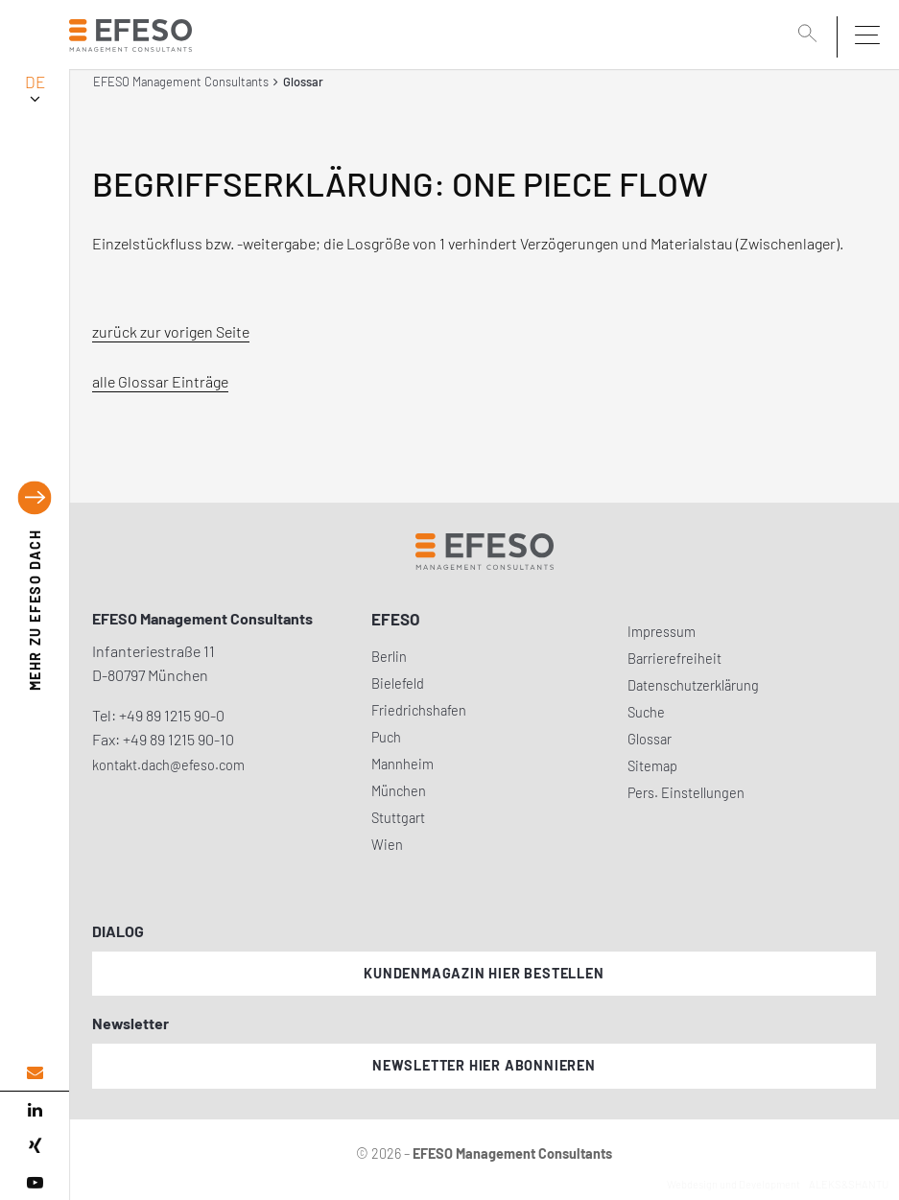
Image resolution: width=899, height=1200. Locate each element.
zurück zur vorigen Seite (170, 331)
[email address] (34, 1073)
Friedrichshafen (418, 710)
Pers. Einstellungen (686, 793)
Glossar (649, 739)
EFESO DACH (35, 610)
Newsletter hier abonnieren (484, 1065)
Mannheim (402, 764)
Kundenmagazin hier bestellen (483, 973)
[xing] (34, 1146)
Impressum (661, 632)
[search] (811, 35)
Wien (387, 844)
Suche (646, 712)
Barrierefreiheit (674, 658)
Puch (386, 737)
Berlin (389, 656)
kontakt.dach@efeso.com (168, 765)
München (398, 791)
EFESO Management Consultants (181, 81)
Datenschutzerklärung (693, 685)
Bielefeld (397, 683)
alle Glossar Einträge (160, 381)
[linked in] (34, 1110)
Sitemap (652, 766)
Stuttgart (398, 818)
